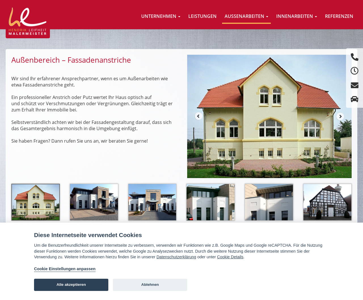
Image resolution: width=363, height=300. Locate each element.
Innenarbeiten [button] (296, 16)
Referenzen (339, 16)
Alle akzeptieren (71, 284)
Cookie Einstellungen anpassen (65, 269)
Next (340, 116)
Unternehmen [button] (160, 16)
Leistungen (202, 16)
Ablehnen (150, 284)
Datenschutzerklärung (176, 257)
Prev (198, 116)
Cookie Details (230, 257)
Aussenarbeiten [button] (246, 16)
